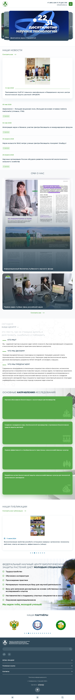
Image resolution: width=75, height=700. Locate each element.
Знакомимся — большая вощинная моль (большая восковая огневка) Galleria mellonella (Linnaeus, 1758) (34, 110)
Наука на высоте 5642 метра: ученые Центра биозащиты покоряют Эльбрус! (34, 143)
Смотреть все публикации (14, 511)
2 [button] (32, 552)
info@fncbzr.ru (62, 4)
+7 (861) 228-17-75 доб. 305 (57, 2)
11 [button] (44, 633)
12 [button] (46, 633)
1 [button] (30, 552)
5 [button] (38, 552)
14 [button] (50, 633)
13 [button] (48, 633)
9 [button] (40, 633)
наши (37, 615)
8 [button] (44, 552)
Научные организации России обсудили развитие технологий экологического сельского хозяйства (35, 160)
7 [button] (42, 552)
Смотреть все (9, 54)
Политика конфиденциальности (38, 677)
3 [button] (34, 552)
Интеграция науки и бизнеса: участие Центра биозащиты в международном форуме (37, 127)
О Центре (6, 116)
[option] (44, 26)
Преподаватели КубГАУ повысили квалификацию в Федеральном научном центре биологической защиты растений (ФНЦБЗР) (37, 93)
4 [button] (36, 552)
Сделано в (37, 685)
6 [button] (40, 552)
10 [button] (42, 633)
